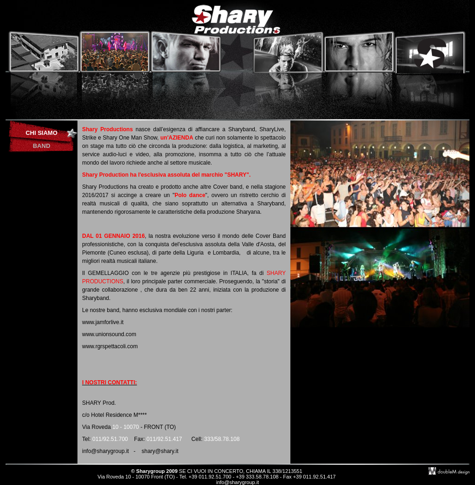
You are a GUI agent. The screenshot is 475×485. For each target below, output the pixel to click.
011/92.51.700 (110, 439)
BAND (42, 145)
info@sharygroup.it (237, 482)
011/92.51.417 (164, 439)
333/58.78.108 (222, 439)
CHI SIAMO (42, 132)
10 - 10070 (125, 427)
